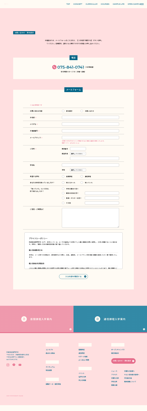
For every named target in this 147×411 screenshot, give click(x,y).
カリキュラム (50, 372)
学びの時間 (82, 386)
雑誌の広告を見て (72, 193)
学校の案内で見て (72, 189)
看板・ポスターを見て (73, 198)
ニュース (114, 377)
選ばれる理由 (50, 359)
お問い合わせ (89, 111)
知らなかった (70, 183)
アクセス (114, 380)
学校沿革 (114, 387)
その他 (68, 203)
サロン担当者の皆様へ (131, 380)
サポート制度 (82, 362)
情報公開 (114, 391)
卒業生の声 (115, 384)
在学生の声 (82, 382)
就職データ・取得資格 (53, 390)
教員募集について (130, 387)
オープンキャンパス (118, 355)
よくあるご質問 (83, 366)
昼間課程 (69, 177)
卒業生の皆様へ (129, 377)
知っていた (89, 183)
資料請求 (69, 111)
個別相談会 (115, 359)
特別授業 (49, 376)
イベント (81, 379)
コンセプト (49, 355)
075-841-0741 (70, 67)
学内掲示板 (128, 384)
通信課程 (88, 177)
